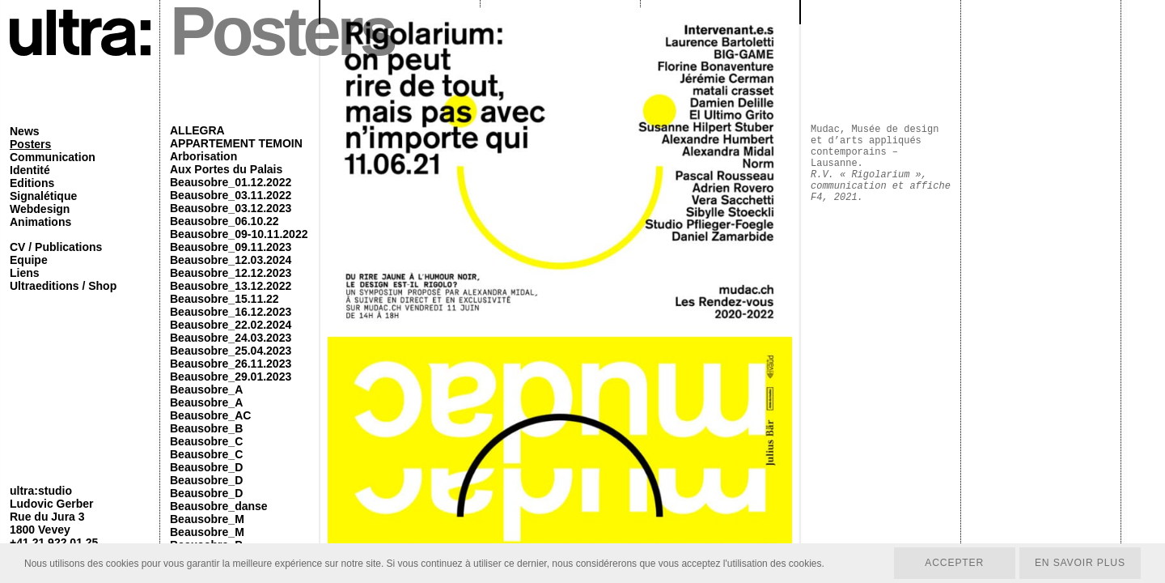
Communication (52, 157)
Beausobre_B (206, 428)
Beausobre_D (206, 467)
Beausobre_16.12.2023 (230, 311)
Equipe (29, 259)
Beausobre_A (206, 389)
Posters (30, 144)
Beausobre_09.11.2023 (230, 246)
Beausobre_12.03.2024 (230, 259)
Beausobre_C (206, 441)
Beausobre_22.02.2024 (230, 324)
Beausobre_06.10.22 (224, 221)
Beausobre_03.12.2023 (230, 208)
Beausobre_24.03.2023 (230, 337)
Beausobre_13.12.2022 (230, 285)
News (25, 131)
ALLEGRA (197, 130)
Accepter (951, 562)
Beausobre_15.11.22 (224, 298)
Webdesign (40, 208)
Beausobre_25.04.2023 (230, 350)
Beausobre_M (207, 519)
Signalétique (43, 195)
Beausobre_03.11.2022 (230, 195)
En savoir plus (1079, 562)
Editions (32, 183)
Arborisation (203, 156)
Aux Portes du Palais (226, 169)
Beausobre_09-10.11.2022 (238, 234)
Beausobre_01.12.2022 (230, 182)
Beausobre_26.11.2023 (230, 363)
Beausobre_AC (210, 415)
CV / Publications (56, 246)
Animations (40, 221)
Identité (30, 170)
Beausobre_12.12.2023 (230, 272)
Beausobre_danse (219, 506)
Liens (25, 272)
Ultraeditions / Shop (63, 285)
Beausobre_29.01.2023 (230, 376)
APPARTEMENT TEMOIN (236, 143)
